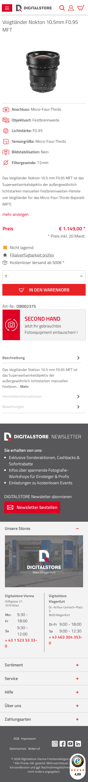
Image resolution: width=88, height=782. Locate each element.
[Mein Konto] (71, 8)
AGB (16, 738)
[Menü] (7, 8)
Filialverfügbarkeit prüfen (32, 255)
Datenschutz (18, 748)
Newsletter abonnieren (38, 496)
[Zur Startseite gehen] (34, 8)
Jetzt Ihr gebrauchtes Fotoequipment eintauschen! (51, 329)
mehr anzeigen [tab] (15, 214)
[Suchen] (62, 8)
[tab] (41, 371)
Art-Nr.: (9, 306)
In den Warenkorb (44, 289)
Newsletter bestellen (32, 507)
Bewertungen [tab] (41, 406)
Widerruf (34, 748)
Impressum (28, 738)
